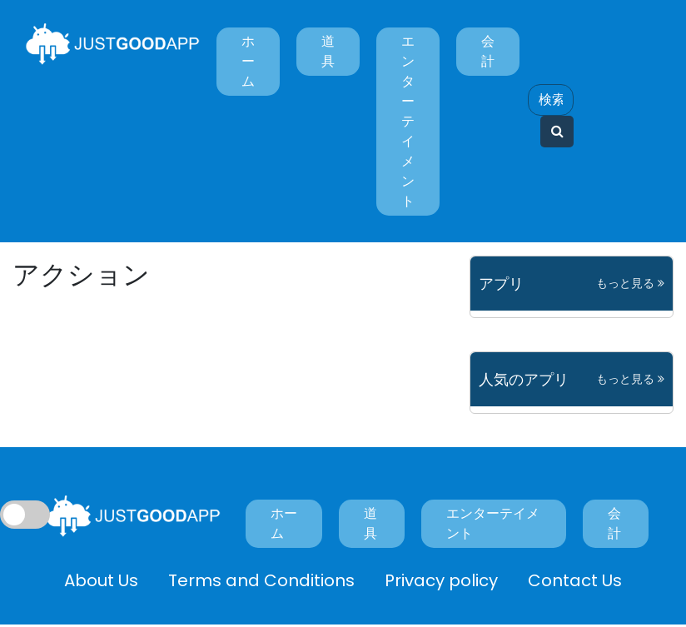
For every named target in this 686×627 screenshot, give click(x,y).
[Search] (551, 100)
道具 (328, 51)
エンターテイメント (408, 121)
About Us (101, 580)
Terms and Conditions (261, 580)
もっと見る (630, 283)
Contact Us (575, 580)
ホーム (248, 61)
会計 (488, 51)
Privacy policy (441, 580)
